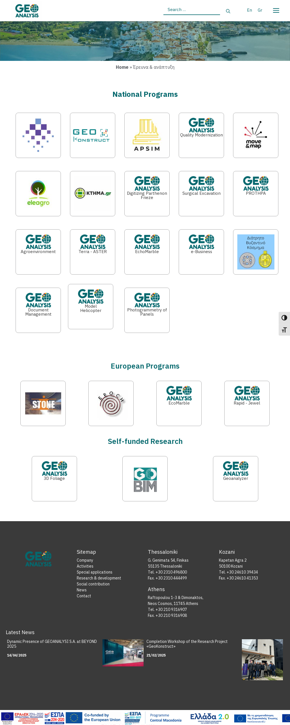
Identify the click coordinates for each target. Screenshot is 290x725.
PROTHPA (256, 193)
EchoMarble (147, 251)
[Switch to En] (249, 10)
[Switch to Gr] (260, 10)
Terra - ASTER (92, 251)
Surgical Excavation (201, 193)
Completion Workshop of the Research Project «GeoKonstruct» (187, 644)
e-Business (201, 251)
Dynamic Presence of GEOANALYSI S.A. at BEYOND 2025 (52, 644)
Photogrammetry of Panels (147, 312)
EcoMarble (179, 403)
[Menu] (276, 9)
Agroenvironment (38, 251)
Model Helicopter (90, 308)
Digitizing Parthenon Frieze (147, 195)
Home (122, 67)
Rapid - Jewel (247, 403)
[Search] (228, 11)
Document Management (38, 312)
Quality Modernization (201, 135)
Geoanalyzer (235, 478)
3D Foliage (54, 478)
